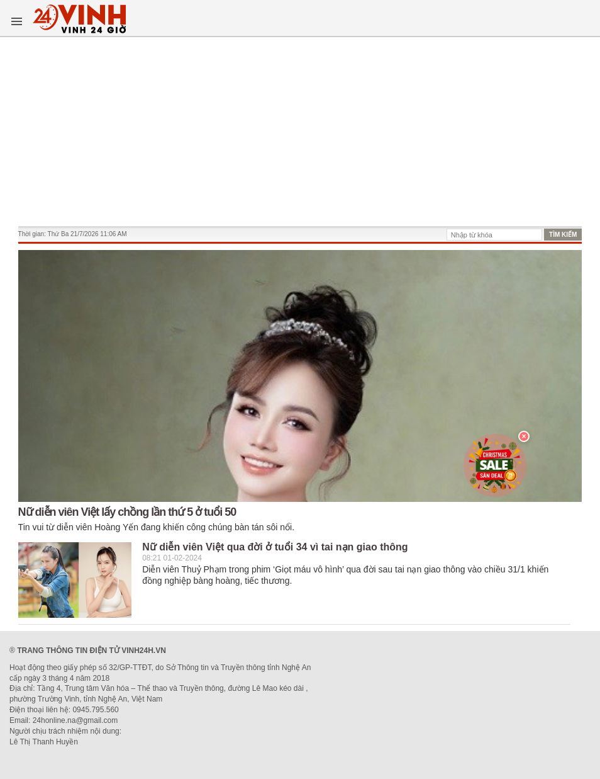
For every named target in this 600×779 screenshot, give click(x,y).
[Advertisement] (300, 131)
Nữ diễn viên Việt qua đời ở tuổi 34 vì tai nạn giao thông (275, 547)
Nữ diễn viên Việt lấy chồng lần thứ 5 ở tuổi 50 (127, 512)
